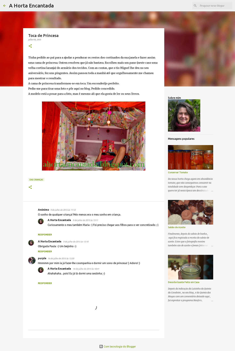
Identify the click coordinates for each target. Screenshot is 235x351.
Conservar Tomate (178, 172)
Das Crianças (36, 180)
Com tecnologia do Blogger (117, 346)
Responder (45, 234)
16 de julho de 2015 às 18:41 (86, 269)
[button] (30, 46)
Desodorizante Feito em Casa (183, 282)
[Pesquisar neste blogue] (215, 6)
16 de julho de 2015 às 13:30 (61, 258)
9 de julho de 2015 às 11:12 (63, 210)
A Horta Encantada (31, 5)
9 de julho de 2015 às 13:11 (85, 220)
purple (42, 258)
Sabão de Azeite (176, 227)
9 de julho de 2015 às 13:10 (75, 241)
